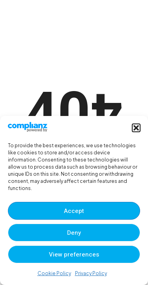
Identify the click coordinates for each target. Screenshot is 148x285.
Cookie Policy (54, 273)
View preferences (74, 254)
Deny (74, 232)
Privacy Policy (91, 273)
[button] (136, 128)
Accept (74, 211)
